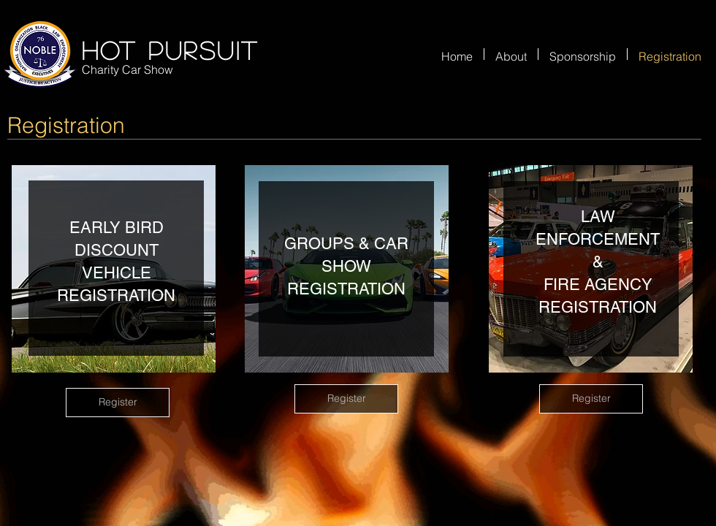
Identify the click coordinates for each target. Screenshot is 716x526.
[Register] (118, 402)
